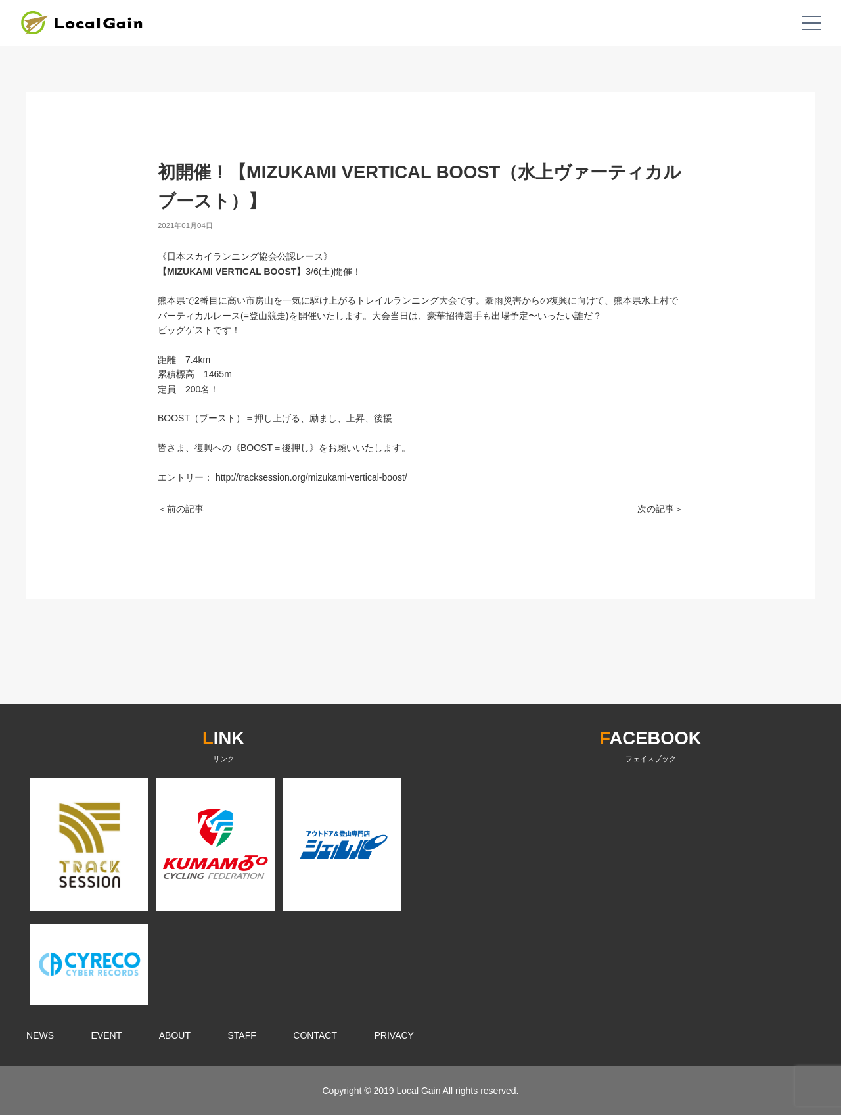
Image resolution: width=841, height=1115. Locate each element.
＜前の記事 (181, 508)
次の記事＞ (660, 508)
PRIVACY (394, 1035)
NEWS (40, 1035)
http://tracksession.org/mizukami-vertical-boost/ (311, 477)
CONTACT (315, 1035)
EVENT (106, 1035)
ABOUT (175, 1035)
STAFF (242, 1035)
